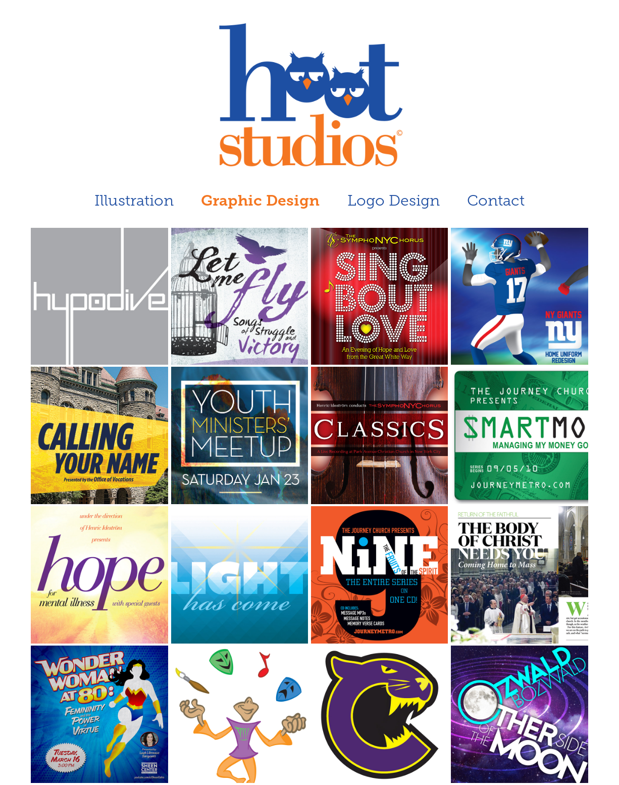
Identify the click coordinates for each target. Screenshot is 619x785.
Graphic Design (260, 200)
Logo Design (393, 200)
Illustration (134, 200)
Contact (496, 200)
